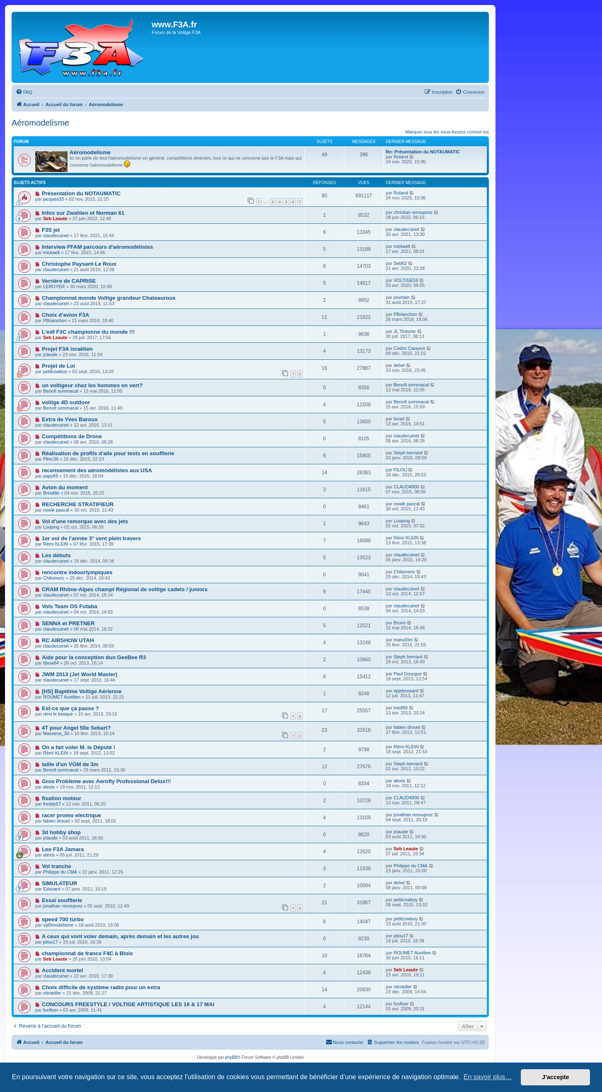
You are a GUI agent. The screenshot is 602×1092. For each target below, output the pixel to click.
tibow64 (51, 662)
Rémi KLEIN (55, 543)
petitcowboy (55, 371)
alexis (49, 786)
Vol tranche (56, 866)
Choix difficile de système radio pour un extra (101, 987)
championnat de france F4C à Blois (87, 953)
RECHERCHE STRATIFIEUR (78, 504)
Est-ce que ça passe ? (70, 708)
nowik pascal (56, 509)
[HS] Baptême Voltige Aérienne (82, 691)
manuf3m (403, 639)
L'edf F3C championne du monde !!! (88, 332)
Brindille (51, 492)
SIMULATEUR (59, 883)
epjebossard (406, 690)
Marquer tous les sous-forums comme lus (447, 131)
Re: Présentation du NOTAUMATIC (423, 151)
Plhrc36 (50, 458)
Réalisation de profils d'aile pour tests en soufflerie (108, 453)
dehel (399, 365)
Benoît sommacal (60, 390)
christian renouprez (413, 212)
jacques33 (53, 199)
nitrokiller (52, 992)
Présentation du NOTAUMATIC (81, 193)
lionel (399, 418)
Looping (51, 526)
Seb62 (400, 263)
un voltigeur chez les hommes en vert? (92, 385)
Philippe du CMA (60, 871)
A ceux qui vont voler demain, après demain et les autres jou (120, 936)
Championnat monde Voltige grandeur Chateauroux (109, 298)
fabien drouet (407, 727)
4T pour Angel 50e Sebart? (76, 728)
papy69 (50, 475)
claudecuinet (56, 235)
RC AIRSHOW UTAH (68, 640)
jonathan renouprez (413, 814)
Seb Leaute (55, 218)
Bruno (400, 622)
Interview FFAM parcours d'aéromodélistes (97, 247)
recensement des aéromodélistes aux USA (97, 470)
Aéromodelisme (40, 122)
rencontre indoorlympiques (77, 572)
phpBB (231, 1057)
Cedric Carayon (409, 348)
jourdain (402, 297)
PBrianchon (55, 320)
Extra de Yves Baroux (70, 419)
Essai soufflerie (62, 900)
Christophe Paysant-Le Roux (79, 264)
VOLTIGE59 (406, 280)
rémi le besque (58, 713)
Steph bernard (408, 452)
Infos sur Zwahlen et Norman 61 (83, 213)
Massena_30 (56, 733)
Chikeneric (54, 577)
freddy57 (52, 803)
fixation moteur (61, 798)
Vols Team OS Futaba (69, 606)
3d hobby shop (61, 832)
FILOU (400, 469)
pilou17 (50, 941)
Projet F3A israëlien (67, 349)
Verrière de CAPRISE (69, 281)
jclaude (50, 354)
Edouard (51, 888)
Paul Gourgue (408, 673)
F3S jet (51, 230)
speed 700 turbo (63, 919)
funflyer (50, 1009)
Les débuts (56, 555)
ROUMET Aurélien (61, 696)
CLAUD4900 (406, 486)
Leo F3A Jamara (63, 849)
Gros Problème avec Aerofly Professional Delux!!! (106, 781)
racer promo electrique (71, 815)
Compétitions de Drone (72, 436)
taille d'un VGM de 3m (70, 764)
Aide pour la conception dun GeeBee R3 (94, 657)
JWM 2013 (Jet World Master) (79, 674)
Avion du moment (65, 487)
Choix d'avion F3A (65, 315)
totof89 (401, 707)
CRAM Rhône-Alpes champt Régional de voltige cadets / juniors (125, 589)
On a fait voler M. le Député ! (78, 747)
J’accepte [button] (555, 1077)
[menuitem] (24, 92)
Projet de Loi (58, 366)
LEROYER (54, 286)
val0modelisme (58, 924)
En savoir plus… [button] (488, 1076)
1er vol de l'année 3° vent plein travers (91, 538)
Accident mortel (62, 970)
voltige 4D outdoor (66, 402)
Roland (401, 156)
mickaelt (51, 252)
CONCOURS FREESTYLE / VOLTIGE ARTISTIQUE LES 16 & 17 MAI (128, 1004)
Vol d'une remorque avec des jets (85, 521)
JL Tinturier (405, 331)
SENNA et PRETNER (68, 623)
